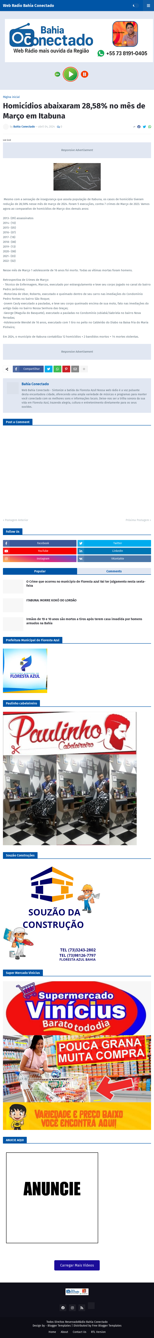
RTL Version (98, 1332)
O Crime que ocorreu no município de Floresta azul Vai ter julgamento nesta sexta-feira (86, 584)
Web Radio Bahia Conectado (28, 5)
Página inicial (11, 97)
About (64, 1332)
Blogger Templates (59, 1325)
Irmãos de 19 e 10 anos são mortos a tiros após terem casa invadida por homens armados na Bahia (84, 621)
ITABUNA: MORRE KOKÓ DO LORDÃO (51, 600)
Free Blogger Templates (107, 1325)
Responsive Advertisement (77, 150)
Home (52, 1332)
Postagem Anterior (16, 520)
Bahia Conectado (35, 384)
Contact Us (79, 1332)
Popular (40, 571)
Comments (114, 571)
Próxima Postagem (137, 520)
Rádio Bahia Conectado (93, 1322)
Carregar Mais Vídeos (77, 1265)
